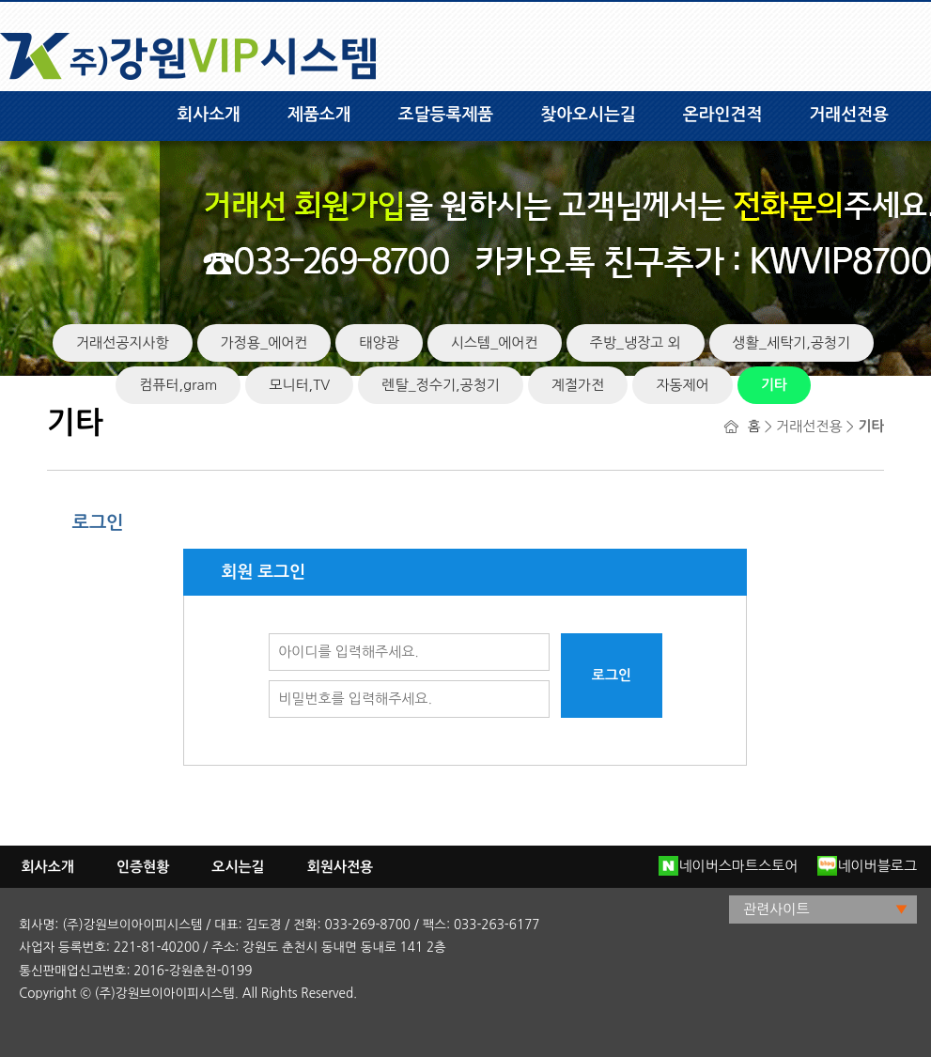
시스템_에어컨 (494, 342)
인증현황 (142, 867)
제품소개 (319, 114)
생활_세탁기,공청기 (792, 342)
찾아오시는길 (588, 114)
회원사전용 (340, 867)
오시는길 (237, 867)
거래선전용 (849, 114)
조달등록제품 (446, 114)
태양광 (378, 342)
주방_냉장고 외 (635, 342)
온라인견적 (723, 114)
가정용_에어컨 (264, 342)
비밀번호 (269, 680)
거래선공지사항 (122, 342)
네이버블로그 (867, 866)
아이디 (269, 633)
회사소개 (209, 114)
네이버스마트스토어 (728, 866)
